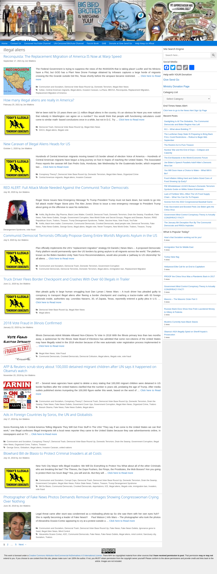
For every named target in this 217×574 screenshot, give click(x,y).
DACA (42, 130)
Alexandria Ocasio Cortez (50, 534)
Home (4, 43)
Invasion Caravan (90, 90)
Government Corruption (78, 217)
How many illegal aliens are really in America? (38, 100)
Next (23, 544)
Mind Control (64, 531)
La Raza (103, 90)
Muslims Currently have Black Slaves (181, 322)
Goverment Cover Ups (83, 404)
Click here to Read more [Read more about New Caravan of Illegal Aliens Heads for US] (56, 167)
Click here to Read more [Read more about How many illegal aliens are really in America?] (131, 119)
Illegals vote (63, 130)
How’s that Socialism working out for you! (183, 237)
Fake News (49, 404)
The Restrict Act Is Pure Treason (179, 145)
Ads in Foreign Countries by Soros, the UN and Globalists (47, 414)
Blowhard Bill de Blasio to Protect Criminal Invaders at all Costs (52, 453)
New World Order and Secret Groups (106, 217)
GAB (104, 43)
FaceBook (148, 214)
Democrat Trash (46, 127)
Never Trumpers (104, 226)
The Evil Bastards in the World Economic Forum (186, 158)
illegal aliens (76, 90)
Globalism (24, 447)
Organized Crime (130, 174)
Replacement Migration (138, 90)
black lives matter (53, 223)
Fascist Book (93, 43)
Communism (67, 223)
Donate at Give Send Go (120, 43)
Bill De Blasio (45, 486)
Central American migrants (57, 90)
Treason (64, 220)
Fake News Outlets (50, 217)
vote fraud (30, 229)
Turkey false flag (171, 257)
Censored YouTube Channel (37, 43)
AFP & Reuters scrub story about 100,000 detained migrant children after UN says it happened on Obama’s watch (79, 368)
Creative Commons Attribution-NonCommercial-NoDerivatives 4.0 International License (65, 555)
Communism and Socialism (51, 87)
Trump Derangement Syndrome (83, 220)
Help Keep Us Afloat (144, 43)
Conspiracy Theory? (48, 174)
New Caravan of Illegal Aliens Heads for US (36, 143)
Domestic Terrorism (103, 87)
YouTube (133, 220)
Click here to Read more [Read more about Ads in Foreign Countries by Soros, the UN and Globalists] (44, 434)
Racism (147, 217)
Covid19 (89, 214)
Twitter (101, 220)
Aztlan (42, 90)
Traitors (56, 220)
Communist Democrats (84, 223)
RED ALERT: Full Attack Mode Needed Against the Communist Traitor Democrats (66, 187)
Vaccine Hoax (111, 220)
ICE (106, 486)
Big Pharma (61, 214)
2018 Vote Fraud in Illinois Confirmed (32, 323)
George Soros (66, 226)
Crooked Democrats (105, 223)
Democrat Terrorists (140, 223)
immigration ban (117, 269)
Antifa (41, 214)
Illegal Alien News (121, 87)
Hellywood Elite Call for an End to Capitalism (184, 266)
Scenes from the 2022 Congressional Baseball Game (188, 202)
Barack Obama (46, 407)
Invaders (152, 486)
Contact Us (16, 43)
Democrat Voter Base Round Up (79, 87)
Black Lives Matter (76, 214)
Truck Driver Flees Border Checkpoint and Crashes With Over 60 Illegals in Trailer (66, 279)
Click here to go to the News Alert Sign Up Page (185, 110)
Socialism (40, 537)
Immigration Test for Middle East (178, 247)
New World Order (121, 226)
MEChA (111, 90)
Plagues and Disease (133, 217)
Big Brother (50, 214)
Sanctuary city (149, 534)
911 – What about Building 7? (177, 129)
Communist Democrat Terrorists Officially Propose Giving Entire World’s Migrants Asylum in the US (80, 235)
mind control (136, 534)
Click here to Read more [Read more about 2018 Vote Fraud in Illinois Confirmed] (51, 346)
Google (63, 217)
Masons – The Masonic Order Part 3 (180, 299)
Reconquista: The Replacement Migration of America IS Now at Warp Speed (62, 56)
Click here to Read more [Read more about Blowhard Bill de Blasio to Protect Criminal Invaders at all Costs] (120, 473)
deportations (98, 486)
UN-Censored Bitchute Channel (69, 43)
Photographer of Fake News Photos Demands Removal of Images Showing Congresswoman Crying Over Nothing (80, 499)
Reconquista (121, 90)
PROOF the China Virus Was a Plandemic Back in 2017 (189, 276)
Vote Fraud (123, 220)
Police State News (83, 483)
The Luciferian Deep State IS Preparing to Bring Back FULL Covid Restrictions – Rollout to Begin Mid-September (188, 137)
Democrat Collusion (88, 356)
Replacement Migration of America (51, 93)
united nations (65, 447)
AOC (65, 534)
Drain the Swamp (135, 214)
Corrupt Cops (70, 480)
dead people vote (122, 223)
